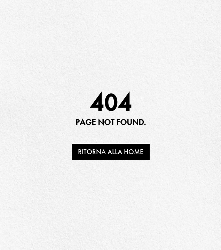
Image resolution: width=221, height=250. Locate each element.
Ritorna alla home (110, 151)
